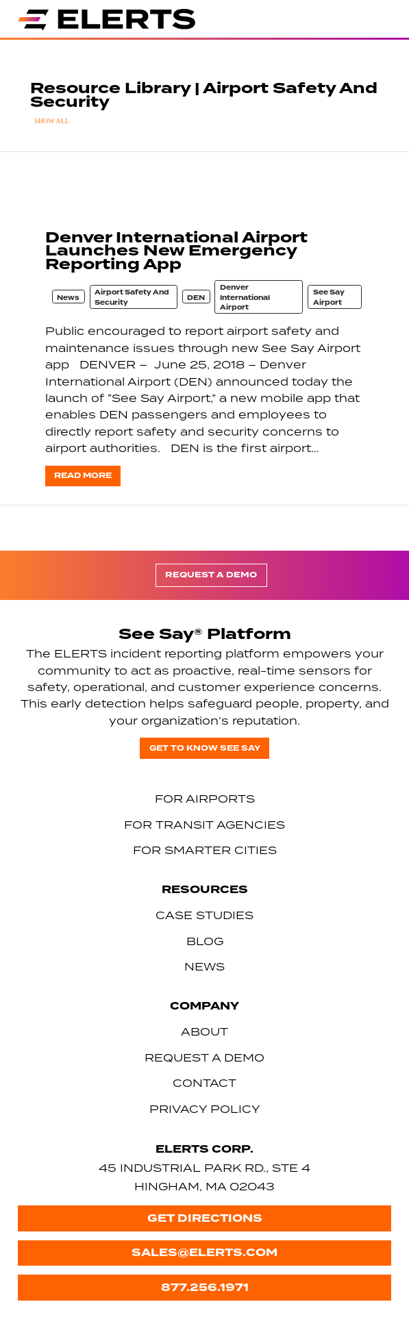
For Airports (205, 798)
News (68, 298)
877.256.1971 (205, 1287)
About (204, 1031)
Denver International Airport (245, 298)
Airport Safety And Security (132, 298)
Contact (204, 1082)
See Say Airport (329, 298)
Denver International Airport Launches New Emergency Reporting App (176, 250)
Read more (83, 475)
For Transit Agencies (204, 824)
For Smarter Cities (205, 849)
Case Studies (204, 915)
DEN (196, 298)
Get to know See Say (204, 748)
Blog (204, 941)
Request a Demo (211, 575)
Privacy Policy (204, 1108)
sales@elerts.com (204, 1252)
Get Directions (204, 1218)
